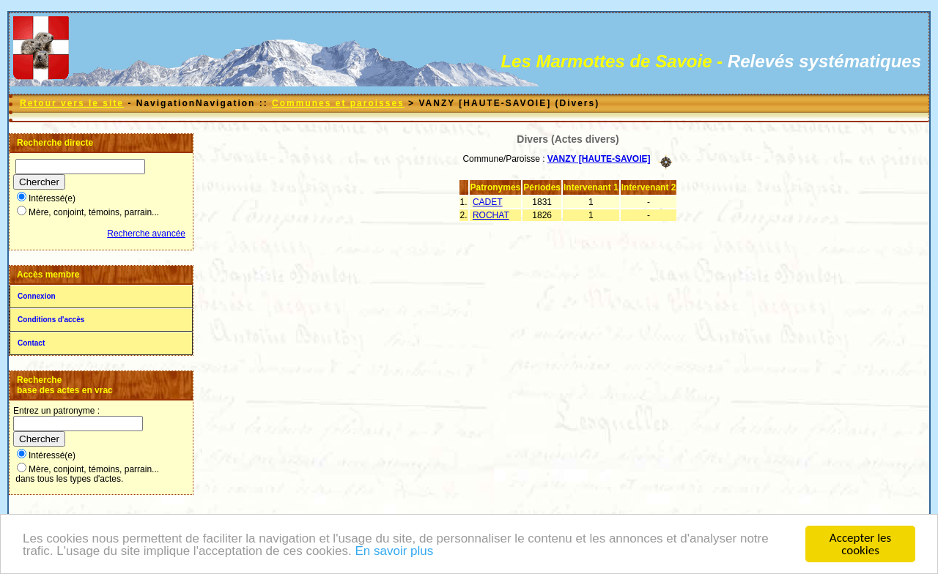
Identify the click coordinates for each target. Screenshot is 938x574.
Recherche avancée (146, 233)
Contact (31, 343)
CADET (488, 202)
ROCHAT (491, 215)
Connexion (37, 296)
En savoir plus (394, 552)
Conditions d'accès (51, 320)
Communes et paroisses (338, 103)
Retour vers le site (72, 103)
